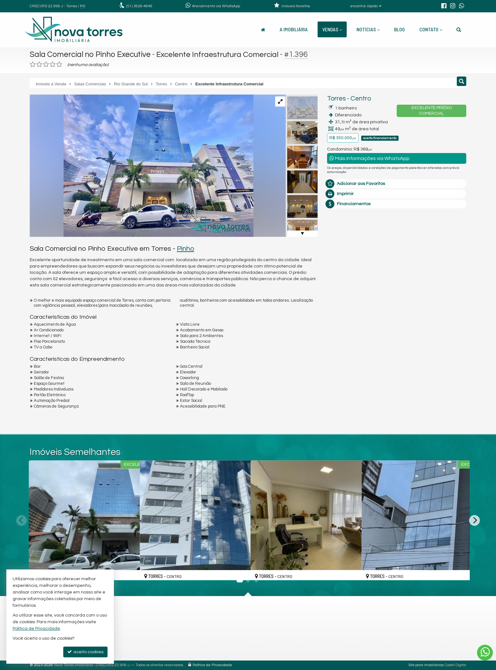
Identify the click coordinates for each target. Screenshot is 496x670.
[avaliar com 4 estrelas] (53, 64)
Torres (336, 98)
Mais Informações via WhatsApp (370, 158)
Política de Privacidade (212, 665)
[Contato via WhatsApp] (485, 653)
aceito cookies (85, 651)
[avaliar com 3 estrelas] (46, 64)
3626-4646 (139, 6)
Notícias (368, 29)
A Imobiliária (294, 29)
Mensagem (342, 269)
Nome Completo (347, 303)
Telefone (339, 347)
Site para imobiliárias (426, 665)
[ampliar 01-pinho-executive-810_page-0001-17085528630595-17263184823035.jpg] (141, 165)
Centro (360, 98)
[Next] (474, 520)
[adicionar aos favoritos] (128, 570)
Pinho (185, 248)
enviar (449, 369)
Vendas (332, 29)
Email (336, 325)
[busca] (459, 29)
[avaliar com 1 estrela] (33, 64)
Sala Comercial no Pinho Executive (91, 54)
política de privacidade (411, 375)
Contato (430, 29)
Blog (399, 29)
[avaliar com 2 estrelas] (39, 64)
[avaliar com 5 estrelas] (59, 64)
